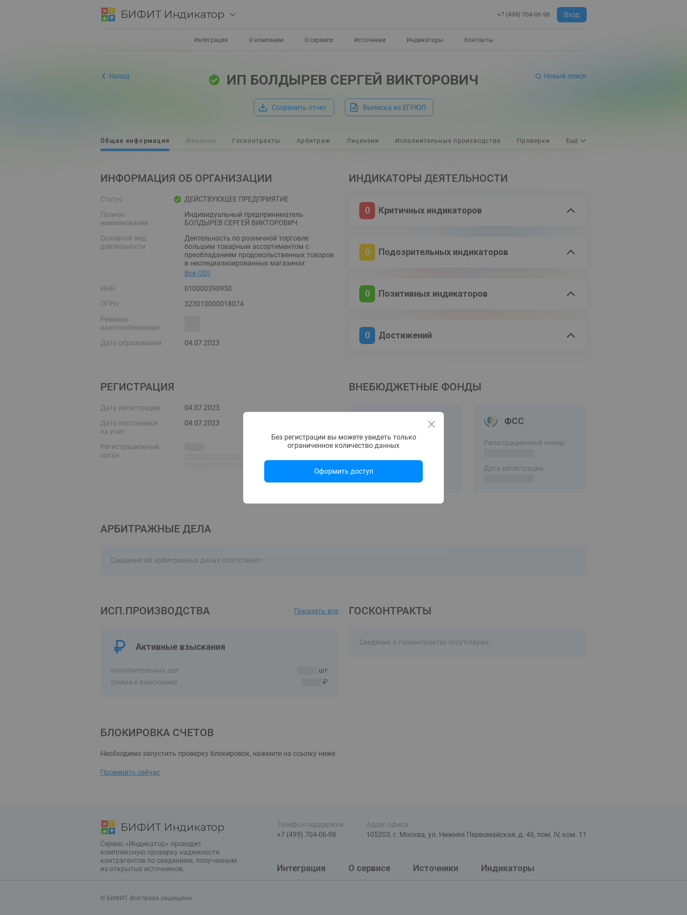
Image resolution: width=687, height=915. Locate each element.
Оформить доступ (343, 471)
